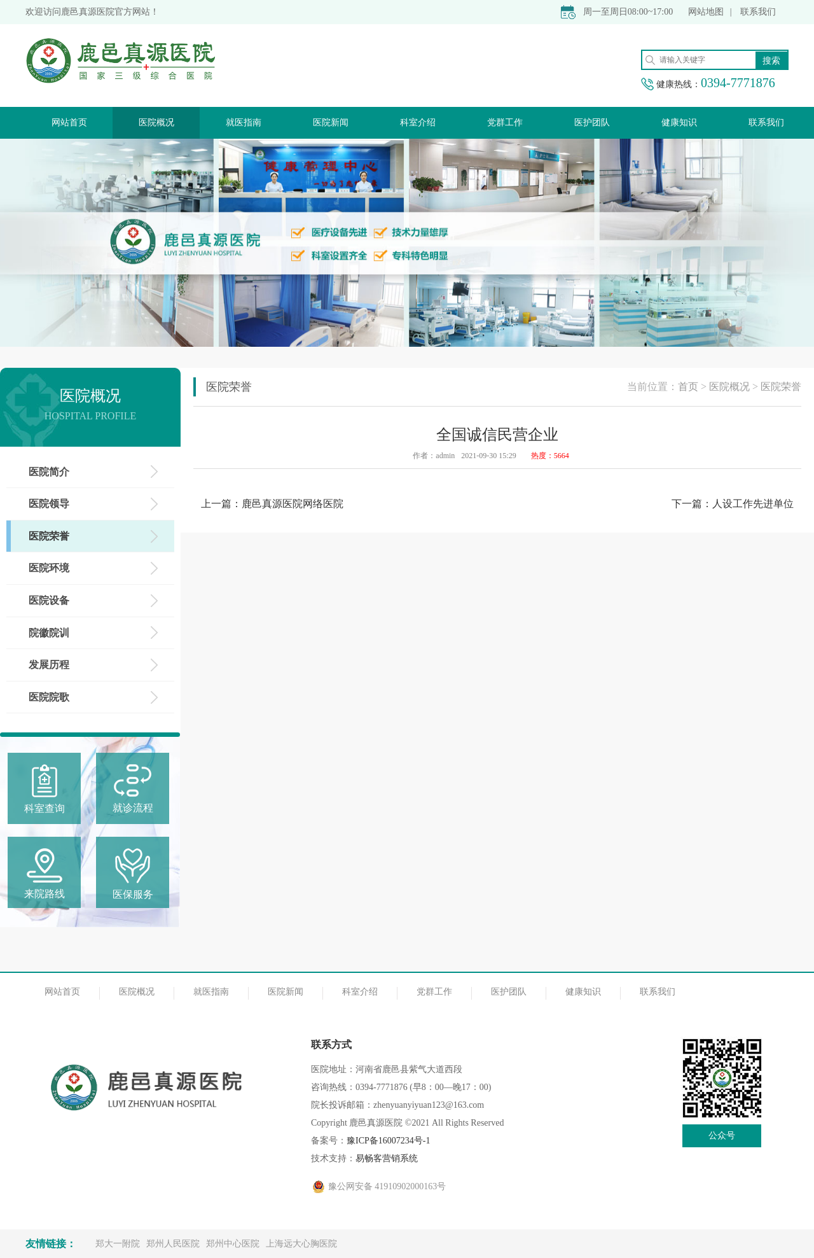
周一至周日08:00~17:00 (628, 12)
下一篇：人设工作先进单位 (733, 503)
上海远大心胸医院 (301, 1243)
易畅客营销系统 (386, 1158)
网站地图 (706, 12)
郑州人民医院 (173, 1243)
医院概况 (156, 122)
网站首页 (69, 122)
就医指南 (243, 122)
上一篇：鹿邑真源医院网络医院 (272, 503)
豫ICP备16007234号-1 (388, 1140)
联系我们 (758, 12)
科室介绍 (418, 122)
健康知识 (679, 122)
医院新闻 (330, 122)
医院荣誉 (781, 386)
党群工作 (505, 122)
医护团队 (592, 122)
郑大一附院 (117, 1243)
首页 (688, 386)
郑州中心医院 (232, 1243)
